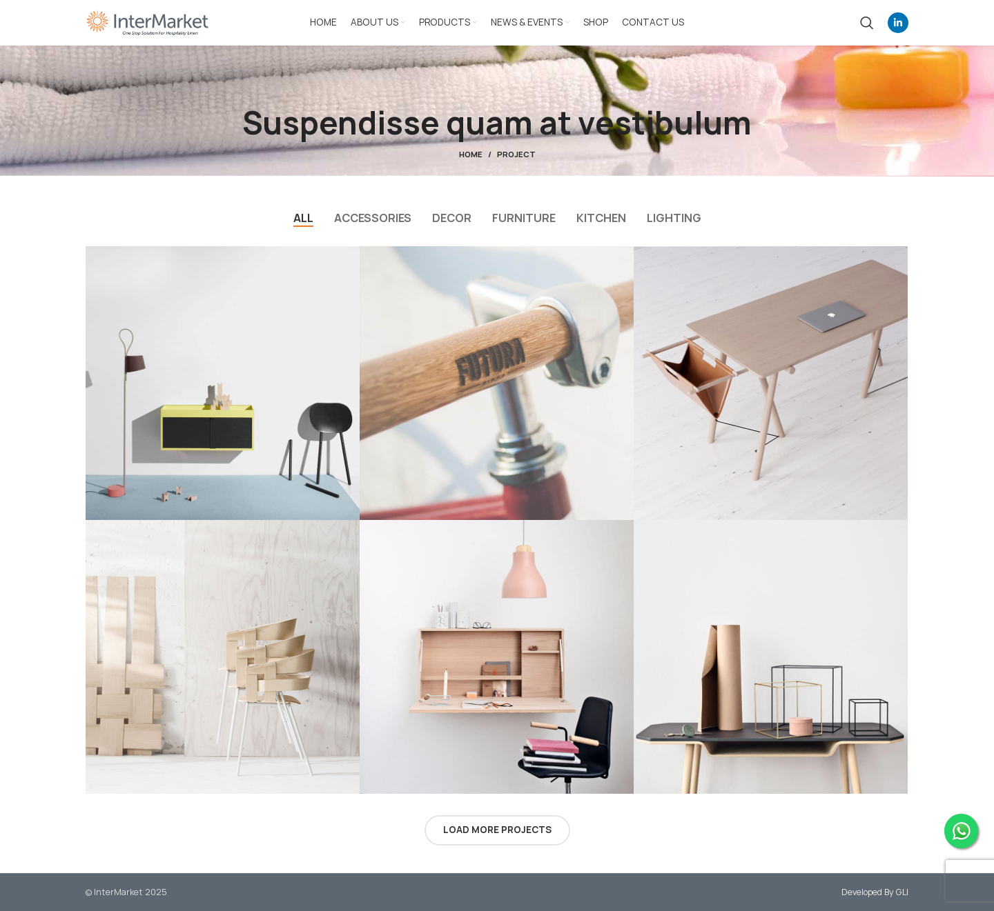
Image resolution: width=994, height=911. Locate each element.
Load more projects (497, 829)
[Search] (867, 23)
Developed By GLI (874, 892)
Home (471, 154)
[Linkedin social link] (898, 22)
